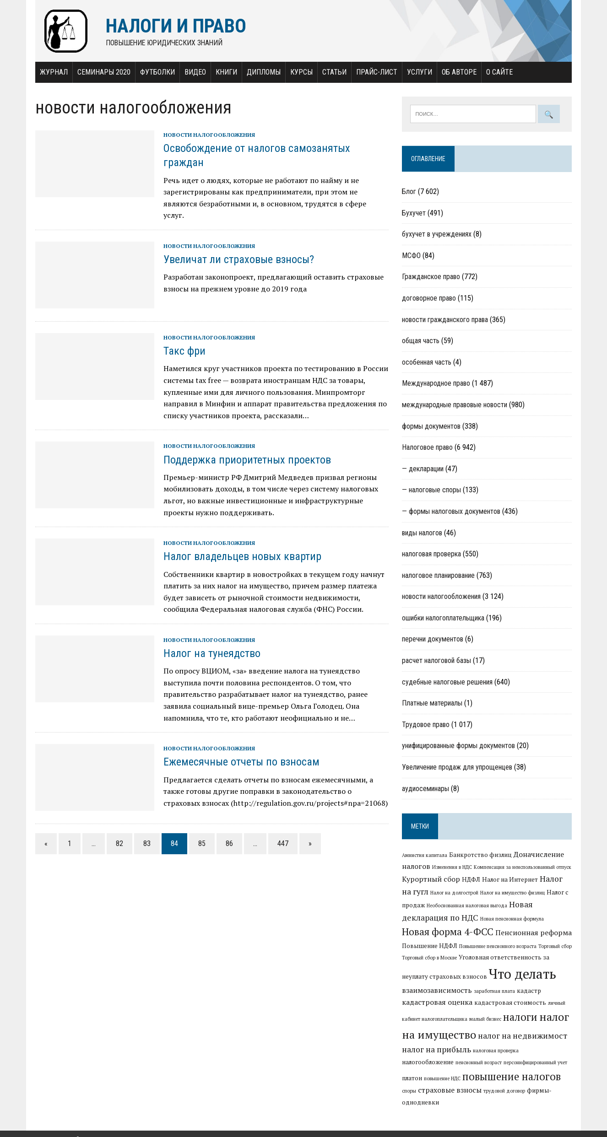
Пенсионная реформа (534, 932)
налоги (521, 1017)
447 (281, 832)
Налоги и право (53, 1128)
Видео (193, 72)
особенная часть (427, 362)
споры (521, 1078)
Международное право (436, 383)
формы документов (431, 426)
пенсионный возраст (425, 1063)
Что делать (523, 974)
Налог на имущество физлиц (513, 892)
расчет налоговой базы (437, 661)
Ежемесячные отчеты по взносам (240, 750)
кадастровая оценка (437, 1002)
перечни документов (433, 639)
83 (145, 832)
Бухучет (414, 213)
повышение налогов (463, 1076)
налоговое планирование (438, 575)
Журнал (52, 72)
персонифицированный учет (482, 1063)
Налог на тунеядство (210, 642)
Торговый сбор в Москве (429, 958)
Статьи (332, 72)
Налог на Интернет (510, 879)
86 (227, 832)
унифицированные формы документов (458, 746)
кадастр (529, 990)
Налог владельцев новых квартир (241, 545)
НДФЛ (471, 879)
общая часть (421, 341)
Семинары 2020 (102, 72)
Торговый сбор (555, 946)
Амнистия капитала (425, 855)
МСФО (411, 255)
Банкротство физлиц (481, 855)
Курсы (299, 72)
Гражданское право (431, 277)
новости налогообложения (207, 134)
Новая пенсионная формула (512, 919)
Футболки (155, 72)
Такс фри (183, 339)
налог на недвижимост (523, 1035)
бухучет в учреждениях (437, 234)
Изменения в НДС (452, 867)
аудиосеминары (426, 788)
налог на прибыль (437, 1050)
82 (117, 832)
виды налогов (422, 532)
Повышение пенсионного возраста (498, 946)
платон (526, 1062)
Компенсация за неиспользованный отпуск (523, 867)
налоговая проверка (431, 554)
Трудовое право (426, 724)
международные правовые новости (455, 404)
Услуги (417, 72)
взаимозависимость (437, 990)
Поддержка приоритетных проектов (245, 448)
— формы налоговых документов (451, 511)
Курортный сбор (431, 879)
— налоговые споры (431, 490)
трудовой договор (450, 1091)
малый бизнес (486, 1019)
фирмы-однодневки (504, 1091)
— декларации (423, 468)
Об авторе (457, 72)
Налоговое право (427, 447)
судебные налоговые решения (447, 682)
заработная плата (494, 991)
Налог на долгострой (455, 892)
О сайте (497, 72)
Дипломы (262, 72)
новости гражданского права (445, 319)
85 (200, 832)
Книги (224, 72)
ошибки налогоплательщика (443, 618)
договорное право (429, 298)
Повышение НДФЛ (430, 946)
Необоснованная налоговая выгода (467, 906)
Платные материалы (432, 703)
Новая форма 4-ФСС (448, 931)
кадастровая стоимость (511, 1002)
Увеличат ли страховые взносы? (237, 248)
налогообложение (547, 1050)
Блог (409, 192)
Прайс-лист (375, 72)
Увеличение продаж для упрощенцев (457, 767)
